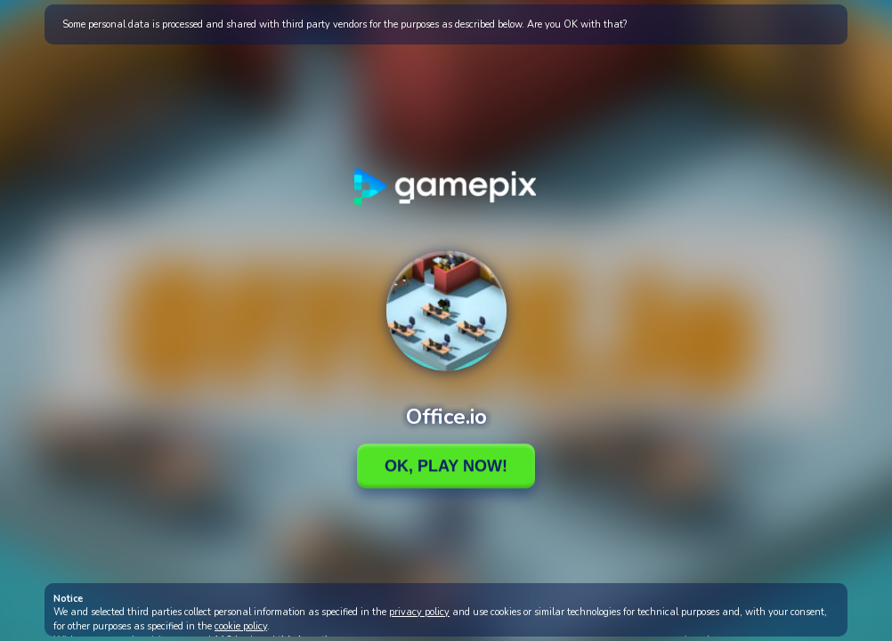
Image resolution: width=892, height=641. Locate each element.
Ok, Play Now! (446, 466)
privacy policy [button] (419, 612)
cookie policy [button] (241, 626)
